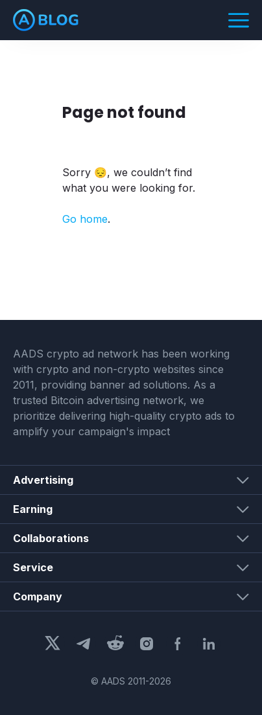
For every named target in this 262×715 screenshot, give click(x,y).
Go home (85, 218)
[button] (131, 480)
